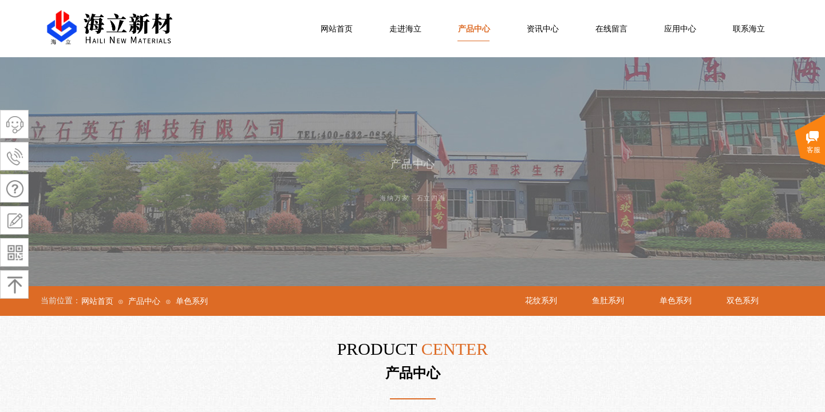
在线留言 (611, 29)
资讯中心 (543, 29)
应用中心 (680, 29)
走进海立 (405, 29)
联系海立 (749, 29)
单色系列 (192, 301)
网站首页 (337, 29)
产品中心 (474, 29)
